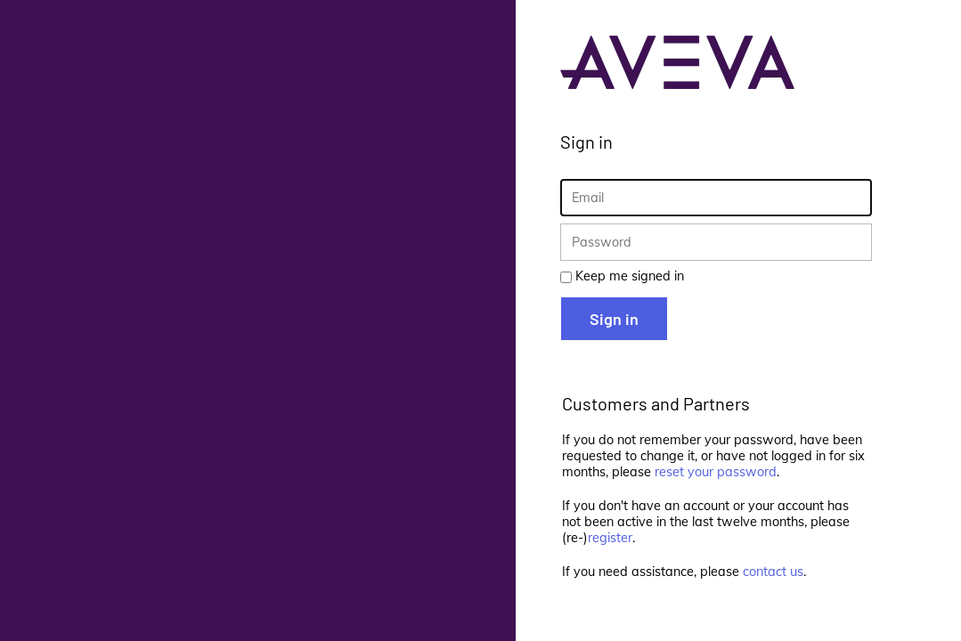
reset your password (716, 472)
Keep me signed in (629, 276)
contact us (773, 572)
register (610, 538)
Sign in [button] (614, 319)
